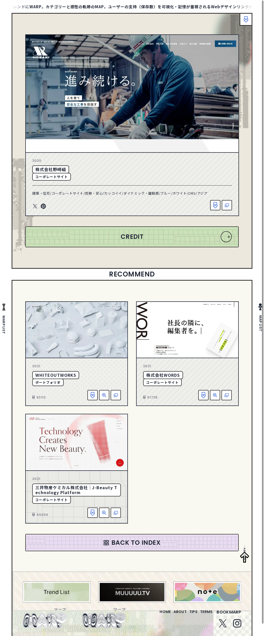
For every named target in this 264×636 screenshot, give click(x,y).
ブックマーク (243, 22)
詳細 (104, 395)
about (169, 615)
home (150, 615)
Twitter (35, 206)
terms (204, 615)
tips (187, 615)
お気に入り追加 (215, 205)
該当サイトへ (227, 205)
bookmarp (229, 615)
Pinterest (43, 206)
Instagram (237, 626)
